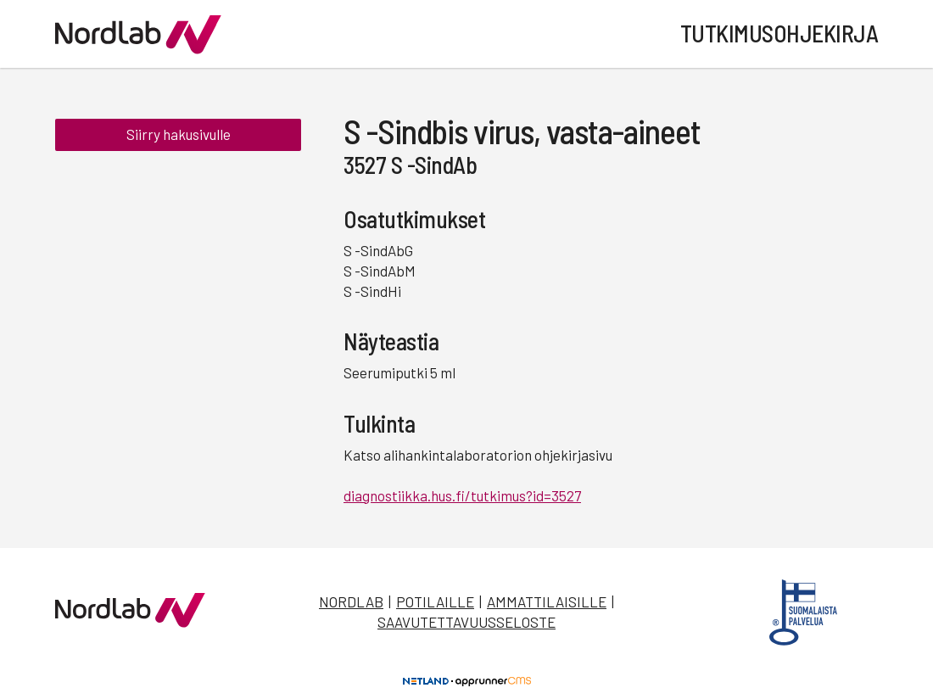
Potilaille (435, 601)
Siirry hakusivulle (178, 134)
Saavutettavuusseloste (466, 621)
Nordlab (351, 601)
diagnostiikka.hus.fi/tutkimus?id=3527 (462, 495)
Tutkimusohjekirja (779, 33)
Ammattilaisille (546, 601)
